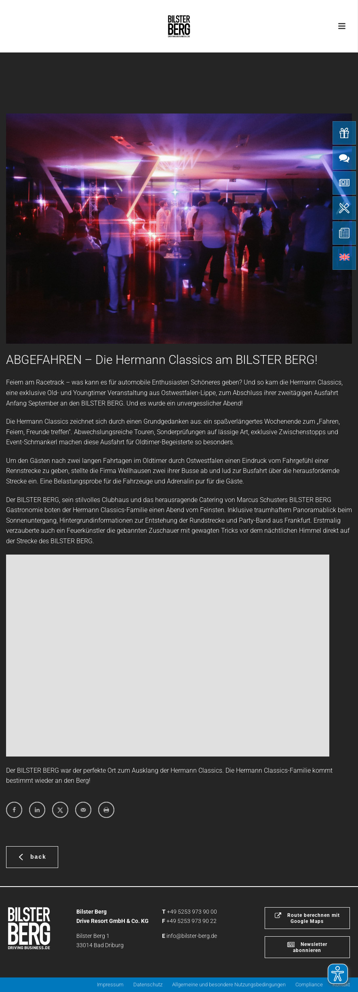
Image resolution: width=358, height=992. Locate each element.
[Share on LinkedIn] (37, 810)
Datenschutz (147, 984)
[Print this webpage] (106, 810)
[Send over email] (83, 810)
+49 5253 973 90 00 (192, 911)
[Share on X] (60, 810)
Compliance (309, 984)
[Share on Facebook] (14, 810)
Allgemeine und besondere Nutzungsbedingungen (229, 984)
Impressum (110, 984)
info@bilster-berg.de (191, 936)
